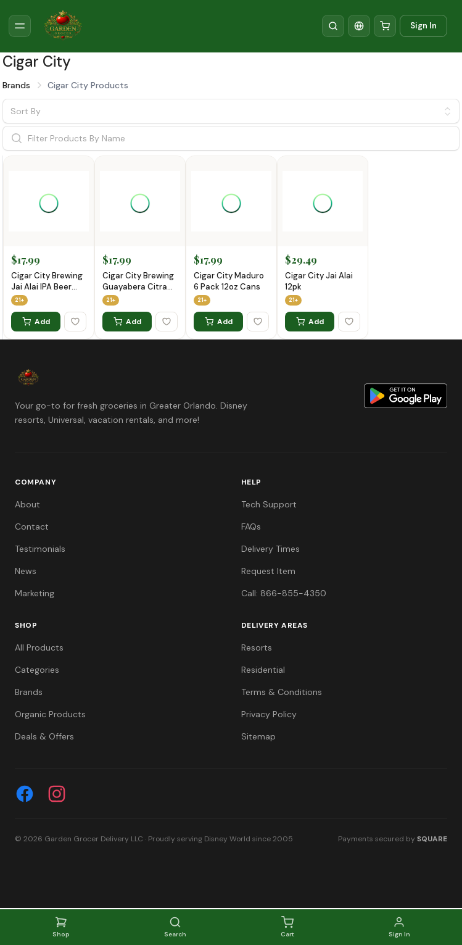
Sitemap (258, 736)
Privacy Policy (269, 714)
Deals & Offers (44, 736)
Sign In (423, 25)
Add (36, 322)
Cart (287, 927)
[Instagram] (57, 794)
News (25, 571)
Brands (16, 85)
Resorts (256, 647)
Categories (37, 669)
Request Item (268, 571)
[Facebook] (25, 794)
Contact (32, 526)
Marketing (34, 593)
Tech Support (269, 504)
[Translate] (359, 26)
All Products (39, 647)
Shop (61, 927)
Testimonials (40, 548)
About (27, 504)
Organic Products (50, 714)
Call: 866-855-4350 (283, 593)
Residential (263, 669)
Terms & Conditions (281, 691)
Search (175, 927)
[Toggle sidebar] (20, 26)
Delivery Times (270, 548)
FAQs (251, 526)
